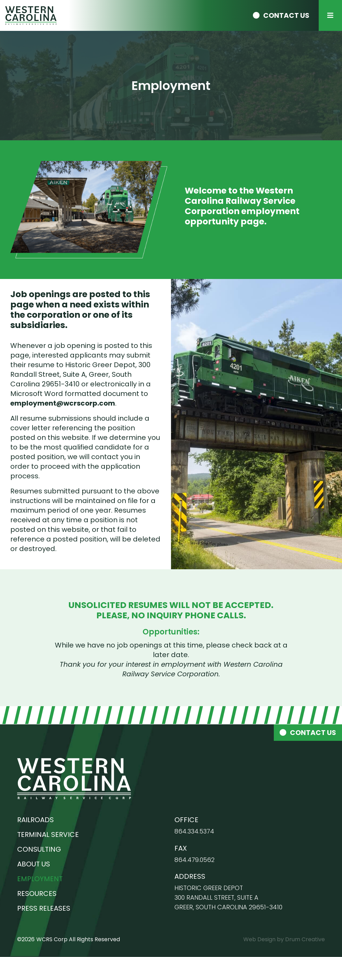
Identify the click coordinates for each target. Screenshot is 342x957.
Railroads (35, 819)
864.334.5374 (194, 831)
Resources (37, 893)
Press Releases (43, 908)
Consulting (39, 849)
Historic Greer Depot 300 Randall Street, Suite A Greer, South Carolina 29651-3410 (228, 897)
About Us (33, 864)
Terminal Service (48, 834)
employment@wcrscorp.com (62, 403)
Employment (40, 878)
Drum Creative (305, 939)
